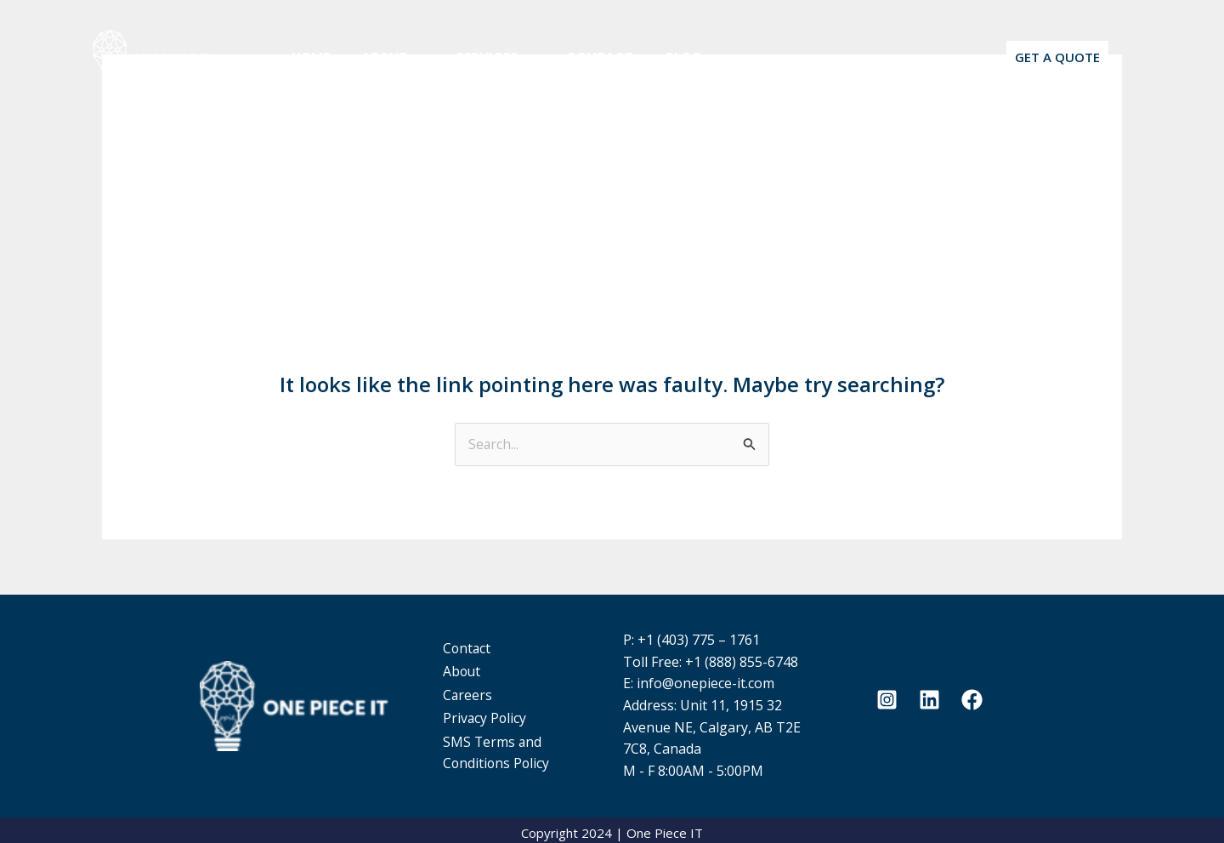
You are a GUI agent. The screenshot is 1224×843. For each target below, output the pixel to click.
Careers (479, 690)
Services (478, 57)
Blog (655, 57)
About (383, 57)
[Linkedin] (929, 696)
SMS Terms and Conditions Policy (508, 745)
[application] (406, 57)
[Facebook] (972, 696)
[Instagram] (887, 696)
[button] (1057, 57)
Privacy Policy (496, 712)
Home (307, 57)
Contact (577, 57)
